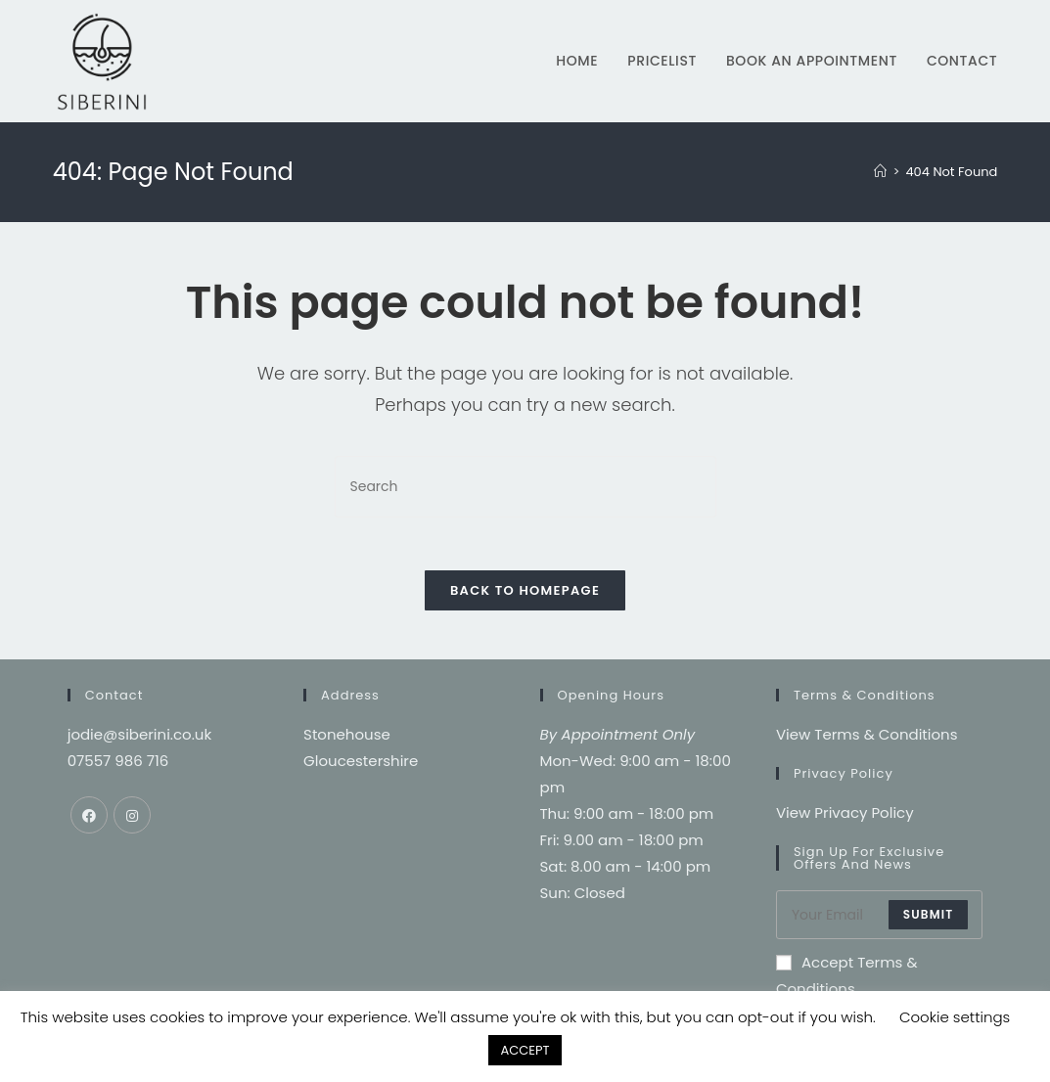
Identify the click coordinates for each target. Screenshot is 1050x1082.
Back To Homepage (525, 596)
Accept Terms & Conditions (847, 981)
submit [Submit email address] (928, 920)
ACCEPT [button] (524, 1050)
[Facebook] (89, 820)
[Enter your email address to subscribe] (879, 920)
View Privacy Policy (845, 818)
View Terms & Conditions (867, 740)
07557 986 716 (118, 766)
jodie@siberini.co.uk (140, 740)
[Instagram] (132, 820)
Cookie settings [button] (954, 1017)
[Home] (880, 171)
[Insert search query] (525, 487)
